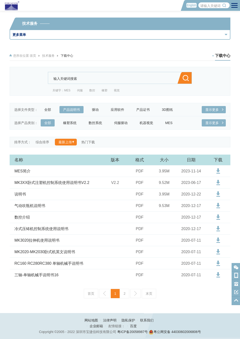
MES (67, 90)
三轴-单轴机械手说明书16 (36, 275)
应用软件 (119, 109)
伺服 (80, 90)
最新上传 (65, 142)
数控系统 (97, 122)
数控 (92, 90)
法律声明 (110, 320)
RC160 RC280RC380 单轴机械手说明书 (48, 263)
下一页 (135, 293)
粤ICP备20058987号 (132, 332)
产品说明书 (73, 109)
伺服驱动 (122, 122)
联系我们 (147, 320)
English (191, 5)
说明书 (20, 194)
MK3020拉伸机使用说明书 (37, 240)
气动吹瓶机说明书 (29, 206)
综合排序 (42, 142)
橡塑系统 (71, 122)
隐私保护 (128, 320)
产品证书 (144, 109)
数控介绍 (22, 217)
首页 (33, 55)
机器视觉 (148, 122)
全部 (49, 109)
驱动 (97, 109)
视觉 (117, 90)
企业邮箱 (96, 326)
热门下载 (88, 142)
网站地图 (91, 320)
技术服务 (48, 55)
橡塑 (104, 90)
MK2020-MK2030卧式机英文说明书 (44, 252)
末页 (149, 293)
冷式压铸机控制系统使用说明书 (41, 229)
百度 (133, 326)
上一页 (104, 293)
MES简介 (22, 171)
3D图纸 (169, 109)
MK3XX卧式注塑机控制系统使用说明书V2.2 (51, 183)
